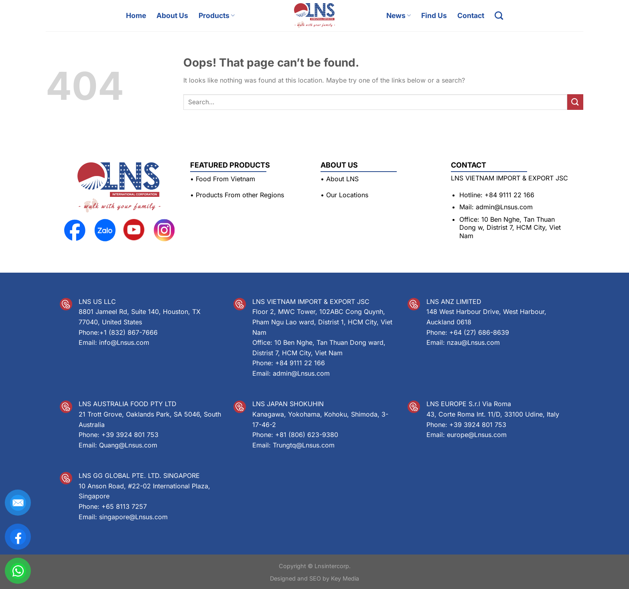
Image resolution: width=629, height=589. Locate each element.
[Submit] (575, 102)
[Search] (499, 15)
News (398, 15)
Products (217, 15)
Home (136, 15)
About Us (172, 15)
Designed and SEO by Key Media (314, 578)
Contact (470, 15)
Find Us (434, 15)
